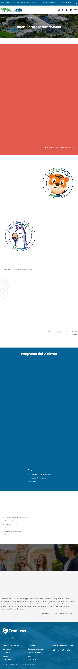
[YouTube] (71, 10)
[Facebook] (62, 10)
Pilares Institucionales (14, 17)
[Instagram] (59, 10)
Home (3, 17)
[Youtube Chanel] (68, 650)
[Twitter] (66, 10)
